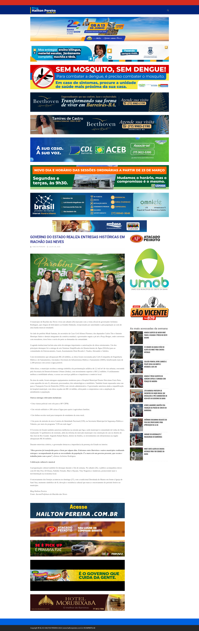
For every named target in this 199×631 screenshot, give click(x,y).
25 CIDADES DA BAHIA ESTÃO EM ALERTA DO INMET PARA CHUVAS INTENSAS (154, 349)
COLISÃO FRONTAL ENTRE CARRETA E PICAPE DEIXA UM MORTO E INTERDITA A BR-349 (155, 364)
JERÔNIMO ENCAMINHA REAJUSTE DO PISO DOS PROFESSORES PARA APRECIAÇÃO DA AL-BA (155, 422)
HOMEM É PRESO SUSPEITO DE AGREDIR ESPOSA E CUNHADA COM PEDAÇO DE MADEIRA (155, 379)
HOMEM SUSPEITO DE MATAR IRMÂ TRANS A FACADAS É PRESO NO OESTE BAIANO (155, 335)
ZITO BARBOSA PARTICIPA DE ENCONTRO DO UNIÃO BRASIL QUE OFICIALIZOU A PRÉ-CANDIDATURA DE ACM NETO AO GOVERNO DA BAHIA (155, 394)
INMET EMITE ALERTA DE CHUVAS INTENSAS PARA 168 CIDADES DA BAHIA (154, 451)
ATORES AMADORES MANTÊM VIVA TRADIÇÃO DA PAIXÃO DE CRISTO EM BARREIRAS (155, 408)
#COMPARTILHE (89, 628)
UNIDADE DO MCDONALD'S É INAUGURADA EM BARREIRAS (153, 435)
